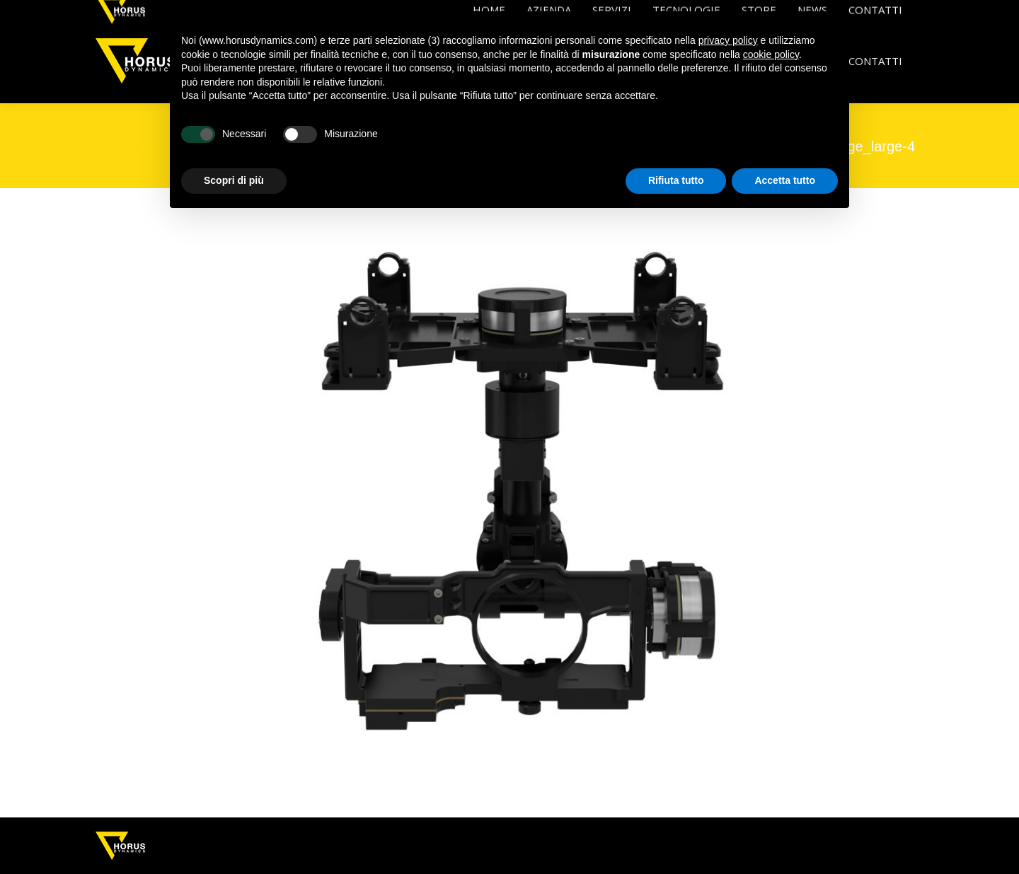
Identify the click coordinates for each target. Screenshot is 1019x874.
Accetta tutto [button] (784, 180)
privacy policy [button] (728, 40)
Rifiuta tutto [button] (676, 180)
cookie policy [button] (771, 54)
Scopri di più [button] (234, 180)
